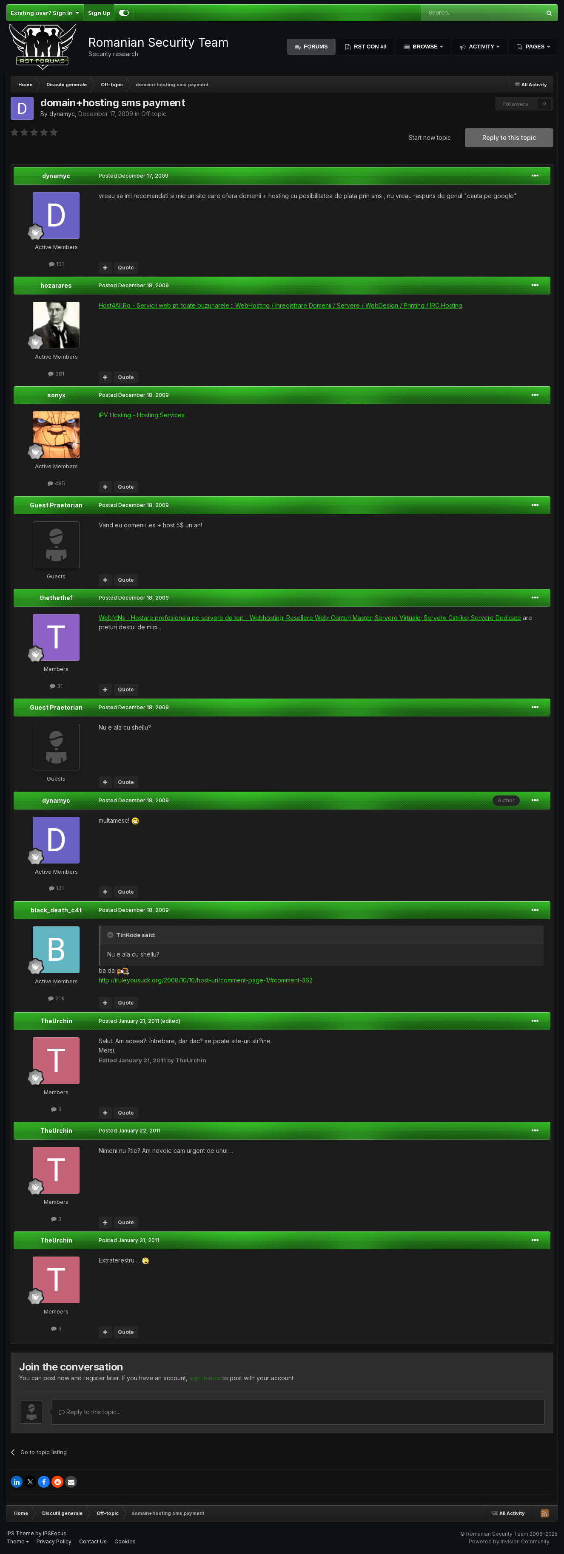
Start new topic (430, 137)
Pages (535, 46)
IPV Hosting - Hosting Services (142, 415)
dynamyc (62, 113)
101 (56, 263)
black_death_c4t (56, 910)
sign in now (205, 1377)
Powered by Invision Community (509, 1541)
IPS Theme (20, 1533)
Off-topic (153, 113)
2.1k (56, 998)
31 (56, 685)
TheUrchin (56, 1021)
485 (56, 483)
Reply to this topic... (89, 1411)
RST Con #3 (370, 46)
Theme (17, 1541)
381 (56, 373)
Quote (126, 267)
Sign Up (99, 12)
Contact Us (93, 1541)
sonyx (56, 395)
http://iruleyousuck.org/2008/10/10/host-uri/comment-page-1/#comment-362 (206, 980)
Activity (481, 46)
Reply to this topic (509, 137)
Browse (425, 46)
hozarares (56, 285)
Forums (315, 46)
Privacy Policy (54, 1541)
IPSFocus (54, 1533)
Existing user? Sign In (45, 12)
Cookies (125, 1541)
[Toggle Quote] (111, 934)
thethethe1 (56, 597)
